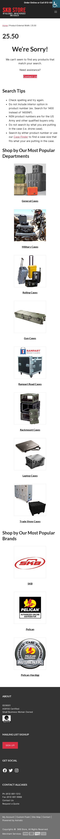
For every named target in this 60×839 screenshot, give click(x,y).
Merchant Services (11, 833)
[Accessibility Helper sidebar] (56, 4)
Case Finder (21, 136)
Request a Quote (10, 803)
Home (5, 25)
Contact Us (30, 76)
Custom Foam (23, 817)
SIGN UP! (10, 745)
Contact (46, 817)
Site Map (36, 817)
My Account (8, 817)
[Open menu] (56, 12)
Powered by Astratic (12, 820)
